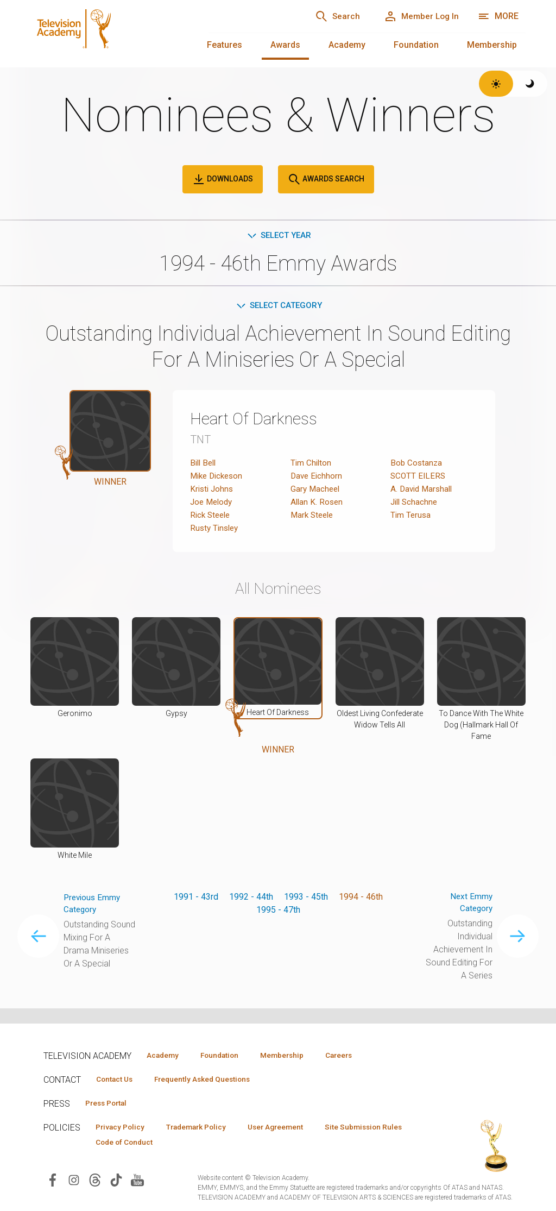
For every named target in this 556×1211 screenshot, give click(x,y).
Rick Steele (211, 517)
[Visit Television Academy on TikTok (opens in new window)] (116, 1182)
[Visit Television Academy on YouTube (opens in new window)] (137, 1182)
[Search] (327, 16)
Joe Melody (213, 504)
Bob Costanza (417, 465)
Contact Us (117, 1079)
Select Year (278, 235)
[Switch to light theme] (496, 84)
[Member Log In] (417, 16)
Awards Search (326, 179)
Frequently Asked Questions (212, 1079)
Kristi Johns (213, 491)
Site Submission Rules (138, 1144)
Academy (346, 45)
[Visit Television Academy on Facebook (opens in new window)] (52, 1182)
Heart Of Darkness (259, 420)
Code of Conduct (233, 1144)
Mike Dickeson (218, 478)
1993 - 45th (306, 898)
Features (224, 45)
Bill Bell (204, 465)
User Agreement (292, 1128)
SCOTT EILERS (418, 478)
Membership (492, 45)
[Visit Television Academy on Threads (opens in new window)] (95, 1182)
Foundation (416, 45)
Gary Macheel (316, 491)
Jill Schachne (415, 504)
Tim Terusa (411, 517)
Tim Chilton (311, 465)
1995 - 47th (278, 911)
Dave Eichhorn (317, 478)
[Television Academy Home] (108, 32)
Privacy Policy (123, 1128)
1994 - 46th (361, 898)
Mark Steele (313, 517)
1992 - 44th (251, 898)
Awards (285, 45)
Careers (359, 1055)
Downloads (222, 179)
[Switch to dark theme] (530, 84)
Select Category (278, 307)
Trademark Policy (205, 1128)
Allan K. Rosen (317, 504)
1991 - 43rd (196, 898)
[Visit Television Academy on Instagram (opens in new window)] (74, 1182)
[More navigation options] (498, 16)
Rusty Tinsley (216, 530)
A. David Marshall (423, 491)
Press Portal (109, 1104)
